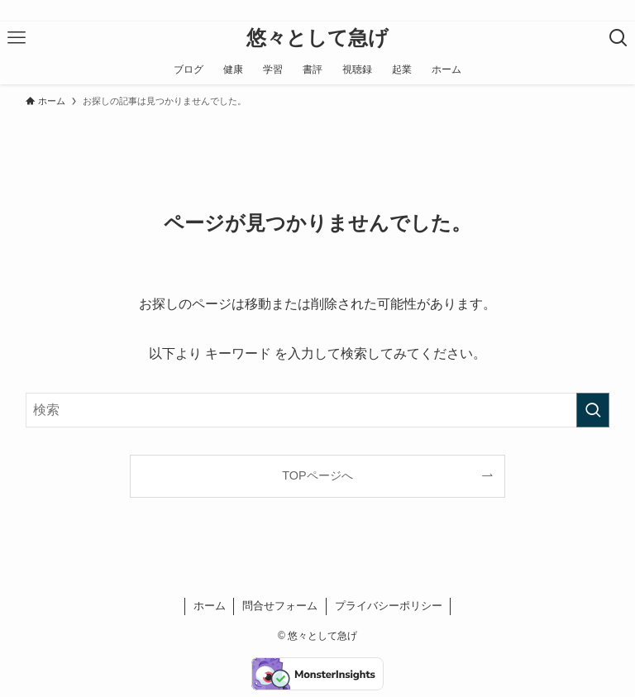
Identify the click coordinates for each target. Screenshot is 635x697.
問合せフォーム (280, 605)
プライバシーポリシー (388, 605)
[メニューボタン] (16, 38)
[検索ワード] (318, 410)
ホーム (209, 605)
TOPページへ (317, 475)
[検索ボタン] (618, 38)
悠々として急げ (317, 38)
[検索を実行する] (592, 410)
